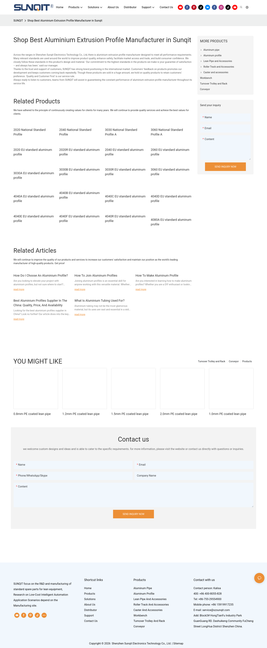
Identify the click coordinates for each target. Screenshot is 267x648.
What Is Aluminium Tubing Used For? (99, 300)
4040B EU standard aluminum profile (79, 195)
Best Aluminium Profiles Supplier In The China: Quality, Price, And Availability (40, 303)
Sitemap (178, 643)
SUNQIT (18, 20)
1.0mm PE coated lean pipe (227, 414)
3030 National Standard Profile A (121, 132)
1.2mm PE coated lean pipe (81, 414)
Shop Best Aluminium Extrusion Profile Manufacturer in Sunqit (64, 20)
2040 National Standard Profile (75, 132)
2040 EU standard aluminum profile (124, 152)
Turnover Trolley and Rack (211, 361)
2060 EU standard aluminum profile (170, 152)
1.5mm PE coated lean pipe (129, 414)
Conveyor (234, 361)
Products (247, 361)
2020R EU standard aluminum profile (79, 152)
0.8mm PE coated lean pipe (32, 414)
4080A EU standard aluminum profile (171, 222)
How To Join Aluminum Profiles (95, 275)
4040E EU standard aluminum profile (33, 218)
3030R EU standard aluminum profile (125, 172)
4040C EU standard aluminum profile (125, 199)
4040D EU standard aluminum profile (171, 199)
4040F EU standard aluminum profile (79, 218)
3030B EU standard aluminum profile (79, 172)
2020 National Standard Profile (29, 132)
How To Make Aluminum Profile (157, 275)
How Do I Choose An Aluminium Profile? (40, 275)
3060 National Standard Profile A (167, 132)
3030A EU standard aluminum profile (33, 175)
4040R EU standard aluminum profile (125, 218)
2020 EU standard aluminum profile (32, 152)
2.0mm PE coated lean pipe (178, 414)
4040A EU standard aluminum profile (33, 199)
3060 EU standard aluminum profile (170, 172)
